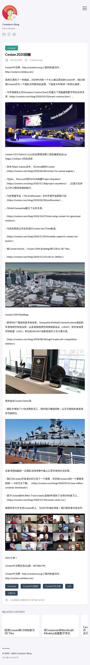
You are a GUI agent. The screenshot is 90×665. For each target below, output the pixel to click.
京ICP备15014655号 (10, 657)
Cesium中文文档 (53, 586)
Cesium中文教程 (30, 586)
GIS (69, 586)
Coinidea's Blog (10, 24)
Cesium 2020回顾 (18, 54)
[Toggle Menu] (85, 8)
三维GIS (11, 593)
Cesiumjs (12, 586)
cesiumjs (12, 48)
